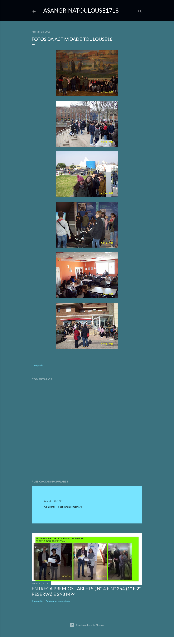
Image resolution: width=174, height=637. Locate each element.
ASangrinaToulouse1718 (81, 10)
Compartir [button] (37, 365)
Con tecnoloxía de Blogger (87, 625)
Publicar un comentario (70, 506)
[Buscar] (140, 10)
